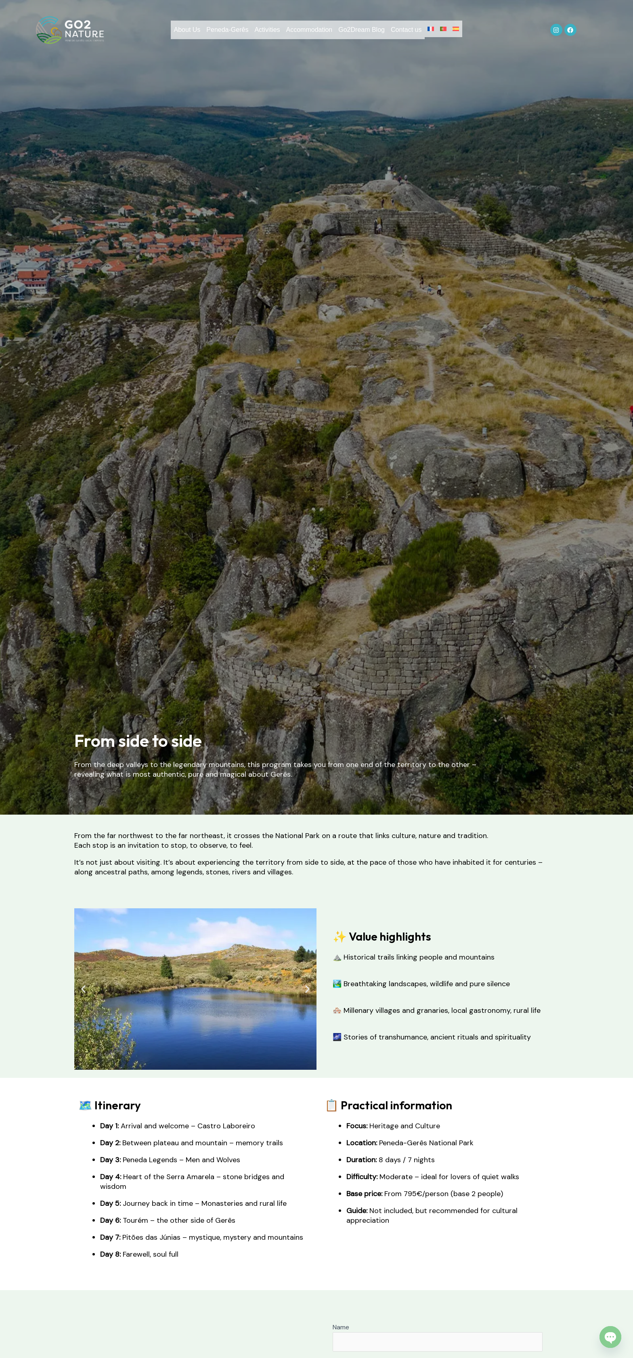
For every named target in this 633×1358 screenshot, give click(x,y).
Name (438, 1337)
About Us (163, 32)
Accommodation (303, 32)
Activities (255, 32)
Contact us (412, 32)
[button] (83, 989)
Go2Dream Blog (361, 32)
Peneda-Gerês (209, 32)
